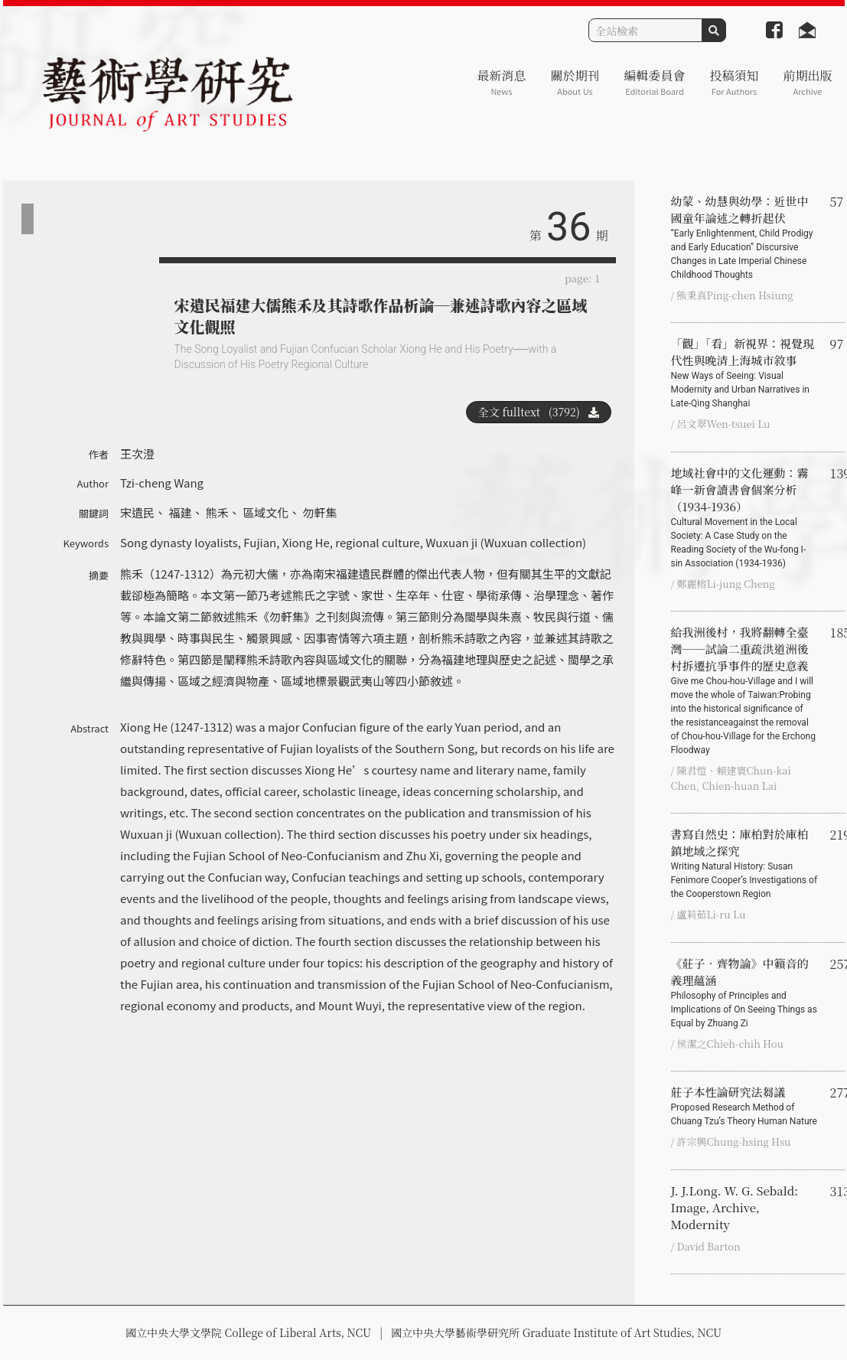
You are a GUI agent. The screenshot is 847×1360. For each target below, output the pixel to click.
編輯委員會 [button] (654, 82)
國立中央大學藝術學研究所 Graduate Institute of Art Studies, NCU (556, 1332)
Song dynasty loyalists (179, 542)
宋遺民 (137, 512)
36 (568, 227)
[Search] (645, 30)
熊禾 (217, 512)
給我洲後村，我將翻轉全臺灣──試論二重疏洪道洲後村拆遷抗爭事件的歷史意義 (744, 690)
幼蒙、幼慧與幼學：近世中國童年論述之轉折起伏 (744, 237)
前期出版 (807, 82)
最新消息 (501, 82)
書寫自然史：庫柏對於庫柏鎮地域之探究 (744, 863)
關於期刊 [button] (574, 82)
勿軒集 (320, 512)
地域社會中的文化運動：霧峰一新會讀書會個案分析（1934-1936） (744, 517)
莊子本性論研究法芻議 (744, 1106)
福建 (179, 512)
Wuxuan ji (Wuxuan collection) (505, 542)
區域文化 (265, 512)
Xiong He (306, 542)
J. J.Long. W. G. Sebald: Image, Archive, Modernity (735, 1207)
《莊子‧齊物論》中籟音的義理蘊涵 (744, 992)
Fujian (259, 542)
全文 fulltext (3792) (538, 411)
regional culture (377, 542)
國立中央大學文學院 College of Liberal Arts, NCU (248, 1332)
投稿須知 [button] (733, 82)
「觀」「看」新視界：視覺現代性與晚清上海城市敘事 (744, 372)
